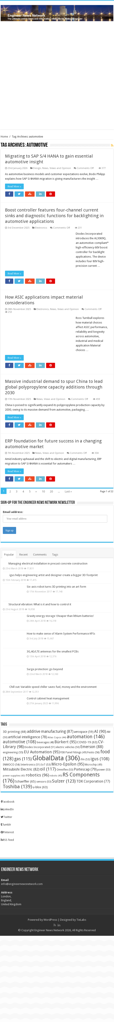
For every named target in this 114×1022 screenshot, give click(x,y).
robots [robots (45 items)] (56, 775)
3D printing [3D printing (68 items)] (14, 732)
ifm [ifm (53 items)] (85, 759)
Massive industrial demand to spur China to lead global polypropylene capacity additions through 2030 (54, 387)
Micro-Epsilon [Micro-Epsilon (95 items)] (67, 764)
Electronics (41, 227)
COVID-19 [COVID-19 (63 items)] (87, 742)
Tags (55, 554)
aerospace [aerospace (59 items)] (84, 731)
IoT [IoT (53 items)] (46, 764)
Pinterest (7, 832)
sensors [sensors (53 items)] (43, 781)
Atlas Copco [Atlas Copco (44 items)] (57, 737)
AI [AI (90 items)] (100, 731)
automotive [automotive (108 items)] (19, 741)
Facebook (7, 801)
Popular (9, 554)
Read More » (14, 186)
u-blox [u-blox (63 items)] (40, 787)
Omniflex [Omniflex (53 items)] (65, 769)
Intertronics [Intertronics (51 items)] (30, 764)
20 (51, 491)
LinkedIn (7, 809)
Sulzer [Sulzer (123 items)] (64, 781)
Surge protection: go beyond (45, 669)
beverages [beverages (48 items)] (45, 742)
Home (4, 136)
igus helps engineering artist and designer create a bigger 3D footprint (53, 575)
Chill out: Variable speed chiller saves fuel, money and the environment (53, 686)
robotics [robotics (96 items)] (37, 775)
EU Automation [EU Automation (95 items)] (42, 752)
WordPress (50, 919)
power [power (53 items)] (103, 769)
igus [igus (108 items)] (100, 758)
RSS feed (7, 839)
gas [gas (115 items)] (23, 758)
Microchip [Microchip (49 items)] (93, 764)
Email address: (13, 512)
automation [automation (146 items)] (86, 736)
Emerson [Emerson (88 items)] (91, 747)
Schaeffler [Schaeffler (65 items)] (25, 781)
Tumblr (6, 824)
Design (37, 168)
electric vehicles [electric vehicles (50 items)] (68, 747)
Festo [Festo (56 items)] (93, 752)
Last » (68, 491)
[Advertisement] (57, 75)
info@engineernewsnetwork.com (22, 884)
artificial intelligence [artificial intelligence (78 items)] (27, 737)
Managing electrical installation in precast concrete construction (47, 563)
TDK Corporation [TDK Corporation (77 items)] (93, 781)
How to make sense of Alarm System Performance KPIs (61, 633)
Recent (23, 554)
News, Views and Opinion (56, 168)
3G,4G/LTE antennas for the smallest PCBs (53, 651)
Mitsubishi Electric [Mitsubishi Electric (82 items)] (21, 769)
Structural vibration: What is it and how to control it (39, 604)
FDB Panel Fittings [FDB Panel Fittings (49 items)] (73, 752)
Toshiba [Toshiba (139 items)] (17, 786)
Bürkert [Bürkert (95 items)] (65, 742)
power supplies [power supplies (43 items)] (14, 775)
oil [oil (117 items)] (48, 769)
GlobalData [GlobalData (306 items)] (56, 758)
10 (43, 491)
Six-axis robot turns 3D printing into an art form (56, 586)
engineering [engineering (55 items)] (13, 752)
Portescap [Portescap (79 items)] (85, 769)
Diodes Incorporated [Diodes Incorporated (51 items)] (39, 747)
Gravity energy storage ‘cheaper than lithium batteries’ (60, 616)
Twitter (6, 817)
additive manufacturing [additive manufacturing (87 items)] (50, 731)
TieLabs (81, 919)
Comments (40, 554)
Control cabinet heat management (48, 698)
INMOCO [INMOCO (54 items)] (11, 764)
